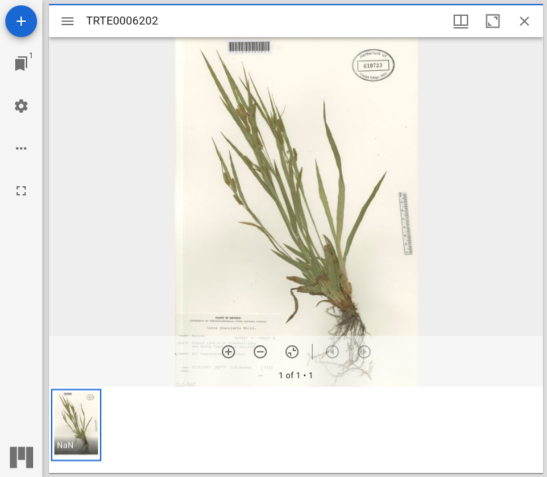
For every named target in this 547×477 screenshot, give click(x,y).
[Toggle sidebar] (67, 21)
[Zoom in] (228, 352)
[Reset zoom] (292, 352)
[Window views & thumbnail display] (461, 21)
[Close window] (524, 21)
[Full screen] (21, 191)
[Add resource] (21, 21)
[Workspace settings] (21, 106)
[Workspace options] (21, 148)
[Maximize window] (493, 21)
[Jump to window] (21, 64)
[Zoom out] (260, 352)
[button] (76, 425)
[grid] (296, 430)
